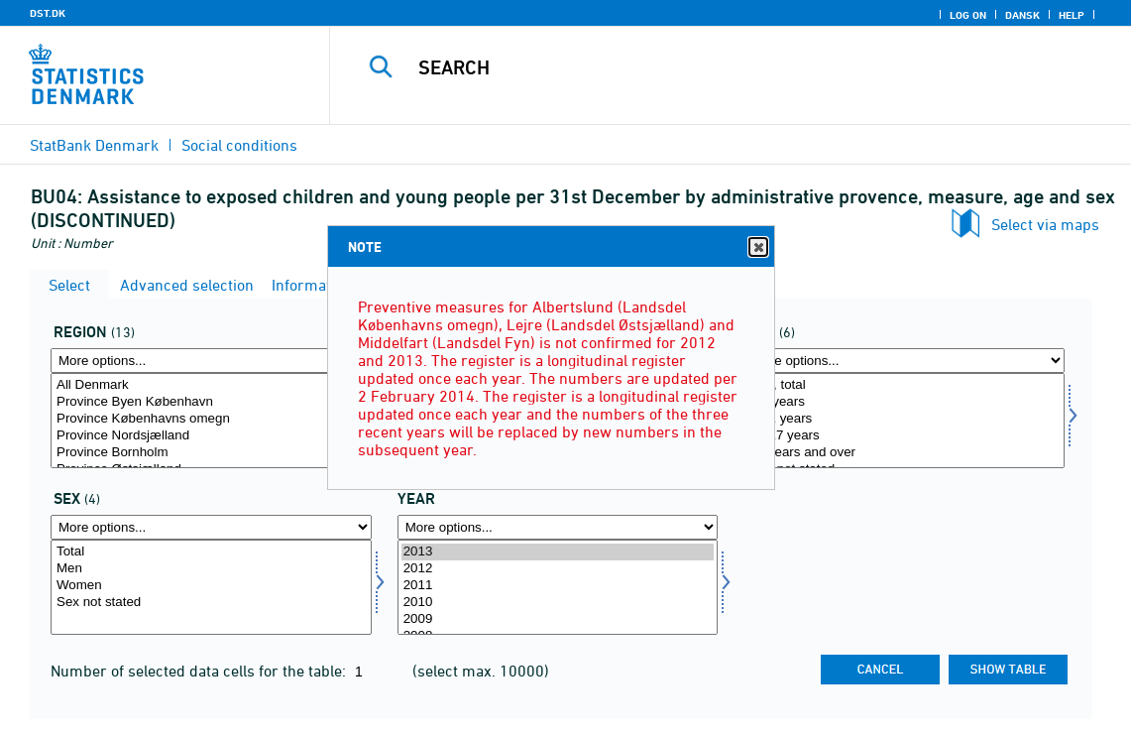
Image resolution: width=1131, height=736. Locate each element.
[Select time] (558, 587)
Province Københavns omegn (211, 419)
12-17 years (904, 436)
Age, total (904, 385)
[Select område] (211, 420)
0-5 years (904, 402)
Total (211, 552)
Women (211, 585)
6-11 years (904, 419)
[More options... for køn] (211, 527)
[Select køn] (211, 587)
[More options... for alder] (904, 360)
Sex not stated (211, 602)
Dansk (1022, 15)
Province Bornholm (211, 452)
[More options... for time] (558, 527)
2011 (558, 585)
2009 (558, 619)
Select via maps (1045, 224)
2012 (558, 568)
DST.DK (47, 13)
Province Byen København (211, 402)
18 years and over (904, 452)
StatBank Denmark (94, 145)
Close (757, 247)
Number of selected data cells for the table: (200, 670)
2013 (558, 552)
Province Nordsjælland (211, 436)
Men (211, 568)
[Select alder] (904, 420)
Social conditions (239, 145)
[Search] (726, 67)
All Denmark (211, 385)
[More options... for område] (211, 360)
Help (1071, 15)
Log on (968, 15)
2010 (558, 602)
